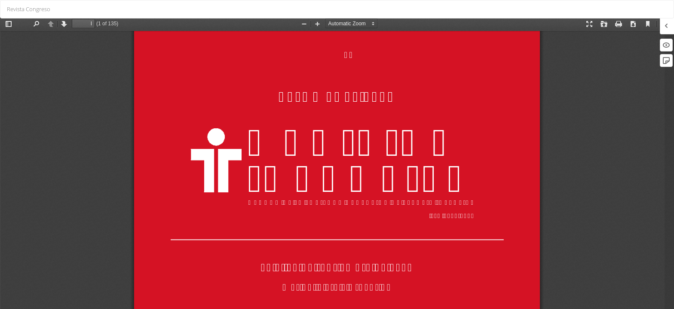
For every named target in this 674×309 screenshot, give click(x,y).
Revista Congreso (28, 9)
